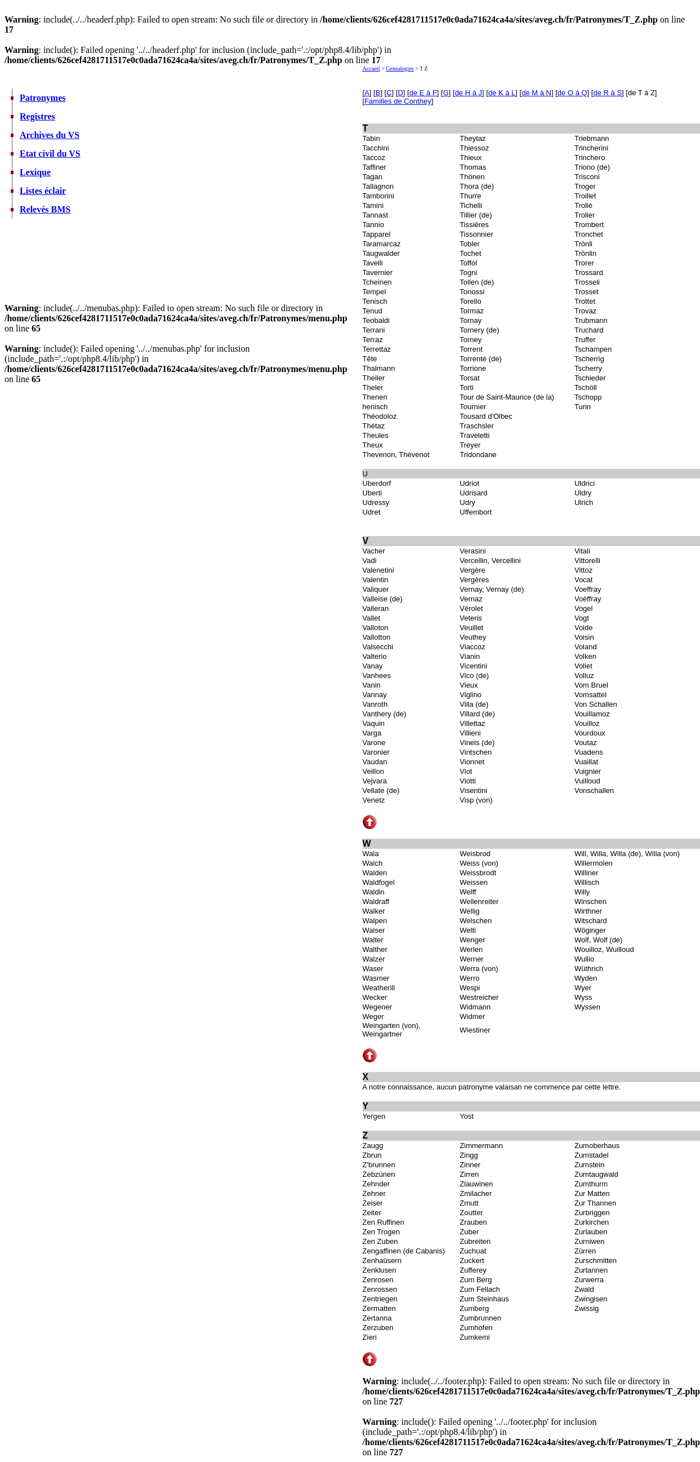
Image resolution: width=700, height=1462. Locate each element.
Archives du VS (49, 135)
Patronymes (42, 98)
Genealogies (399, 68)
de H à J (468, 92)
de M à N (536, 92)
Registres (37, 116)
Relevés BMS (45, 209)
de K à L (501, 92)
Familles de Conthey (397, 101)
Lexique (35, 172)
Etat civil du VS (50, 153)
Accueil (371, 68)
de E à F (423, 92)
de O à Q (572, 92)
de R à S (607, 92)
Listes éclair (43, 191)
